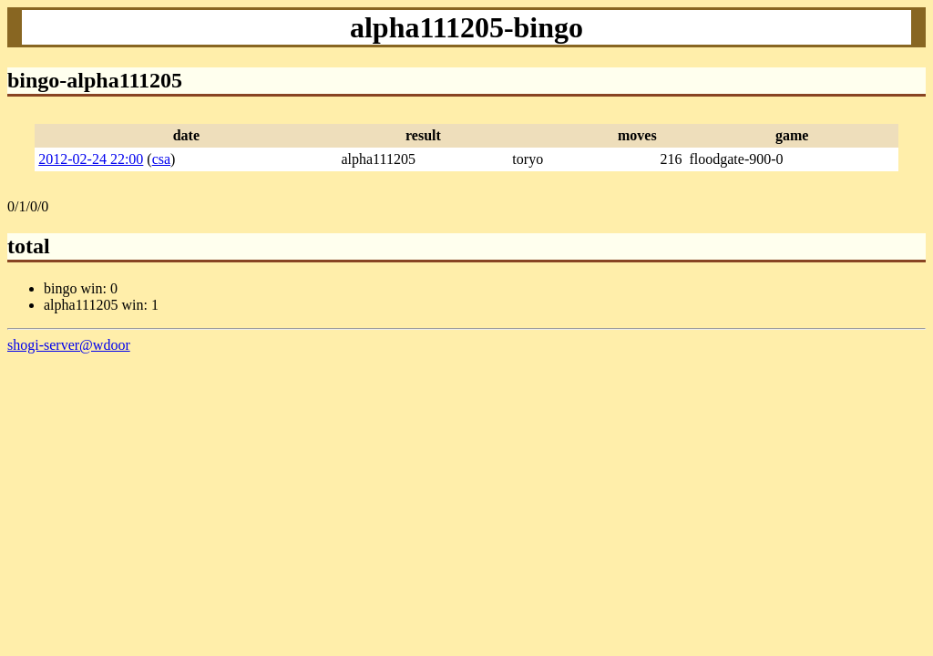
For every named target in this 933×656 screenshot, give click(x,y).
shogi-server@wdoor (68, 345)
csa (161, 159)
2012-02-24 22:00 (90, 159)
